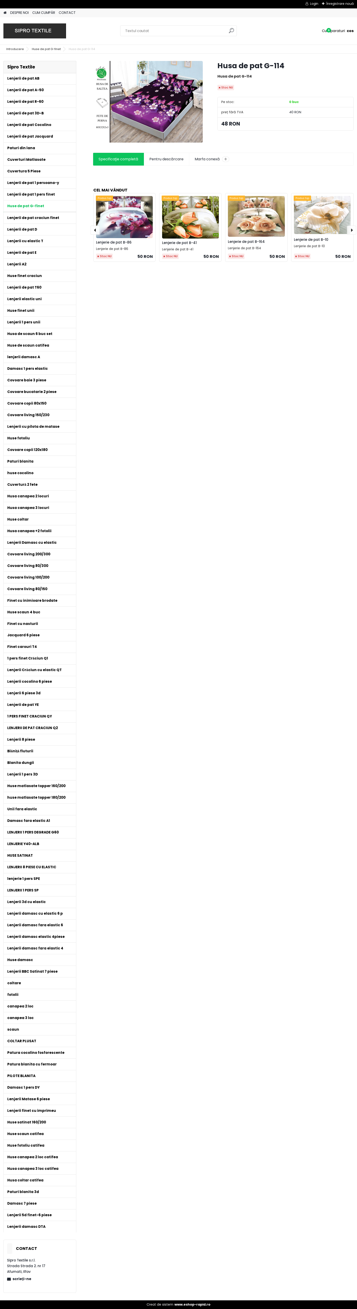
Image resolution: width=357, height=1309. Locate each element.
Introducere (15, 49)
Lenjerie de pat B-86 (114, 242)
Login (314, 3)
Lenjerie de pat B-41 (179, 242)
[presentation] (95, 230)
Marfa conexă (212, 159)
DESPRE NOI (19, 12)
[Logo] (34, 31)
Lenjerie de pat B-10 (311, 239)
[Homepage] (5, 12)
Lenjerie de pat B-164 (246, 241)
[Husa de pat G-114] (148, 101)
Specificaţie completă (118, 159)
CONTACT (67, 12)
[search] (231, 32)
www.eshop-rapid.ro (192, 1304)
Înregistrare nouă (340, 3)
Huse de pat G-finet (46, 49)
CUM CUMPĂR (43, 12)
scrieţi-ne (22, 1278)
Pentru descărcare (166, 159)
